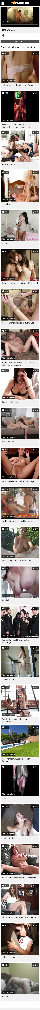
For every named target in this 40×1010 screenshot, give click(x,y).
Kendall (5, 600)
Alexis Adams (8, 442)
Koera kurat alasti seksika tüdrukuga (18, 323)
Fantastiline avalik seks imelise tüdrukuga (15, 641)
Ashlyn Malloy (8, 957)
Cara (4, 798)
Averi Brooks (7, 204)
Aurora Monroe (9, 164)
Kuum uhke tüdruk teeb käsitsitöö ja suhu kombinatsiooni (18, 363)
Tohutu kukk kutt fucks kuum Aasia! (17, 85)
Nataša (5, 243)
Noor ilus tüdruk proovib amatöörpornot (20, 283)
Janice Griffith (8, 838)
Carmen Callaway (10, 402)
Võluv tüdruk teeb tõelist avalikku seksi (19, 878)
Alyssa (5, 996)
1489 (7, 36)
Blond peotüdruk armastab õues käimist (19, 917)
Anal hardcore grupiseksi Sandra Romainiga (16, 760)
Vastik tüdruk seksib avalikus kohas (17, 521)
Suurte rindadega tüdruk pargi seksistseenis (15, 720)
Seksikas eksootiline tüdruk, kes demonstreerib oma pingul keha (16, 125)
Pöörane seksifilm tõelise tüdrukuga (18, 481)
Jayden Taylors (8, 679)
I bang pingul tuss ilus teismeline (16, 560)
